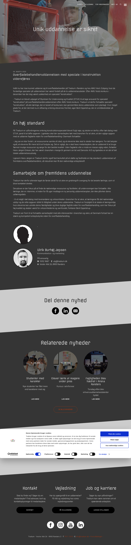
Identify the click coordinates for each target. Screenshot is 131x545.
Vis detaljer (103, 541)
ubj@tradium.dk (60, 261)
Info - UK (114, 4)
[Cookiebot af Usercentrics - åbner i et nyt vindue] (12, 541)
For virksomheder (102, 4)
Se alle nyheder (65, 409)
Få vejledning (65, 510)
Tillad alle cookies (114, 521)
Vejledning (89, 4)
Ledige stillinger (101, 510)
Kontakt (29, 510)
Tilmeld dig (65, 456)
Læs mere (35, 399)
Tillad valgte (114, 527)
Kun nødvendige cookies (114, 532)
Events (80, 4)
